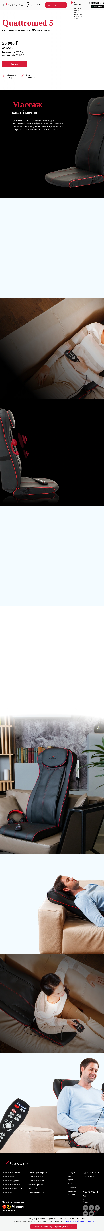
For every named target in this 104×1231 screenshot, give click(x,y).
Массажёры (7, 1192)
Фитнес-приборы (36, 1184)
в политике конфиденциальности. (79, 1221)
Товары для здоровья (37, 1172)
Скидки (71, 1172)
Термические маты (36, 1192)
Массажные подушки (12, 1188)
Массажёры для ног (11, 1180)
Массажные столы (36, 1180)
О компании (88, 1176)
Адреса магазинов (91, 1172)
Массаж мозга (8, 1176)
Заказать (14, 64)
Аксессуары (33, 1188)
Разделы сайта (55, 5)
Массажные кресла (11, 1172)
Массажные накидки (11, 1184)
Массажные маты (36, 1176)
